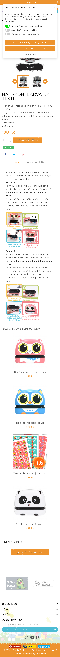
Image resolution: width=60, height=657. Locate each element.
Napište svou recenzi (30, 552)
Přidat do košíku (27, 139)
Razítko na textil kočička (30, 372)
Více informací (30, 54)
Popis (17, 162)
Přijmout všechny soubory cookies (30, 42)
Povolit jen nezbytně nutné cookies (30, 48)
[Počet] (5, 140)
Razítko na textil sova (30, 422)
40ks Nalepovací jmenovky (30, 473)
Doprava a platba (34, 162)
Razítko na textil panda (30, 524)
